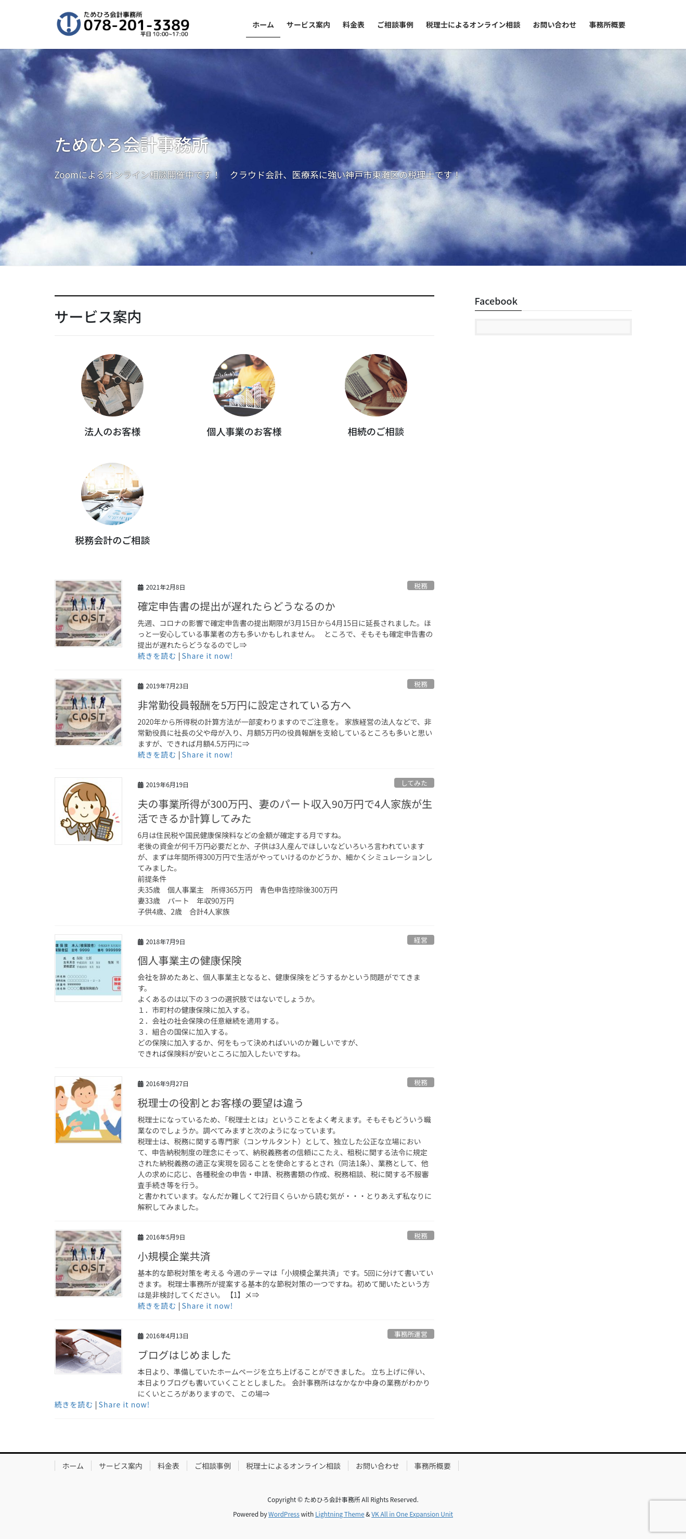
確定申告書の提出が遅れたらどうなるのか (236, 606)
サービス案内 (121, 1465)
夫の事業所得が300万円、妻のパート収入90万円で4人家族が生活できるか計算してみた (285, 811)
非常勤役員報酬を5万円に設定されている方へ (245, 704)
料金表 (168, 1465)
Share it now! (208, 655)
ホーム (73, 1465)
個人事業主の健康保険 (190, 960)
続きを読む (157, 655)
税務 (421, 586)
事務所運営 (411, 1334)
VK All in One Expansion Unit (412, 1513)
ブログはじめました (184, 1354)
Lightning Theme (340, 1513)
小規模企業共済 (174, 1255)
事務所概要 (433, 1465)
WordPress (284, 1513)
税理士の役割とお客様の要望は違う (221, 1102)
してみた (414, 783)
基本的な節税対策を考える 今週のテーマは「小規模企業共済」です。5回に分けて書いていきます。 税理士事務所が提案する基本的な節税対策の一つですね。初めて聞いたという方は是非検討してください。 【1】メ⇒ (286, 1284)
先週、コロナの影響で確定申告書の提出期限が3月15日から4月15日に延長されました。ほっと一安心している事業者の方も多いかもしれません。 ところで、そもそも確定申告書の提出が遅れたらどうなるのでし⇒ (285, 634)
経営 (421, 940)
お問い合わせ (377, 1465)
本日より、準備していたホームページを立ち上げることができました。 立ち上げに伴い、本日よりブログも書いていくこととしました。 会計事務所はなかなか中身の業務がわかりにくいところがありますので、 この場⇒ (284, 1382)
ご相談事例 (213, 1465)
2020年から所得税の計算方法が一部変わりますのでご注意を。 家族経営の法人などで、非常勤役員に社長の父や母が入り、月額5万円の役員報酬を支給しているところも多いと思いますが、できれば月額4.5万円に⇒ (285, 732)
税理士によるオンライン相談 (293, 1465)
